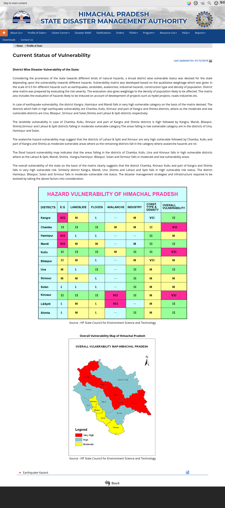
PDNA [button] (133, 32)
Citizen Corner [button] (61, 32)
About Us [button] (16, 32)
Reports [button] (200, 32)
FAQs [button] (186, 32)
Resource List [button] (168, 32)
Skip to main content (15, 3)
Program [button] (149, 32)
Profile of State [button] (37, 32)
